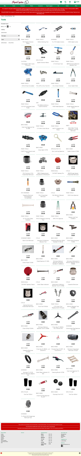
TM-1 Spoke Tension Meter (28, 42)
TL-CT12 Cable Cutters (58, 42)
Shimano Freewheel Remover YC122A (73, 349)
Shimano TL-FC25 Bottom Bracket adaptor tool (28, 374)
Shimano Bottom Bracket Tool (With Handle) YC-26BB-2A (58, 263)
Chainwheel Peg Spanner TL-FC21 (73, 329)
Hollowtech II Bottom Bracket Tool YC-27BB (58, 285)
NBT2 (67, 125)
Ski (58, 5)
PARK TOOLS (24, 39)
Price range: (10, 35)
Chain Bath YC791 (43, 150)
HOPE (37, 83)
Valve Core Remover (28, 240)
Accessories (40, 5)
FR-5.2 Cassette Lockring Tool (43, 219)
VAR (37, 102)
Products (2, 16)
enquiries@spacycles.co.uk (66, 444)
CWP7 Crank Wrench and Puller (28, 152)
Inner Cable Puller (73, 86)
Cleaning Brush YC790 (58, 372)
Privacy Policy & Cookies (4, 441)
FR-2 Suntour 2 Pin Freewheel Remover (28, 174)
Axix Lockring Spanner (58, 151)
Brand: (10, 39)
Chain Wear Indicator (43, 284)
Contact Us (2, 438)
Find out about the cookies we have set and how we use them (40, 454)
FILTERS (3, 29)
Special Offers (3, 436)
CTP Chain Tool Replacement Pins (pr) (58, 307)
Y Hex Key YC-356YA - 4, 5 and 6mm (43, 349)
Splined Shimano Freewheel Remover (28, 305)
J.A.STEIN (23, 61)
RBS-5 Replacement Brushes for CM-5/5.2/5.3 (43, 174)
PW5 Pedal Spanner (58, 106)
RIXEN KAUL (54, 171)
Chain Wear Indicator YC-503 (43, 373)
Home (2, 442)
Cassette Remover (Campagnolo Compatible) (28, 197)
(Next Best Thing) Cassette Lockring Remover (73, 129)
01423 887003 (64, 440)
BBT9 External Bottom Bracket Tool (73, 64)
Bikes (5, 5)
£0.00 (76, 2)
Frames (13, 5)
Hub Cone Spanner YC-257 (73, 371)
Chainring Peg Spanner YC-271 (43, 396)
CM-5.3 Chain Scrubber (28, 86)
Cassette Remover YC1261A (28, 351)
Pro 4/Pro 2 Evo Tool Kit (43, 86)
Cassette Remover (73, 284)
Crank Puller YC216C (28, 262)
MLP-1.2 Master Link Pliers (58, 129)
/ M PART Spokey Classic (28, 284)
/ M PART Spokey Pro (58, 173)
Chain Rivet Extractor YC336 (73, 241)
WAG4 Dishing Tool (43, 42)
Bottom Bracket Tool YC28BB (73, 307)
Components (22, 5)
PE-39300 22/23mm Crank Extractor (43, 105)
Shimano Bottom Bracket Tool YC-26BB (43, 327)
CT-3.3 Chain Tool (58, 64)
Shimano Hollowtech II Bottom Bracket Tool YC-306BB (73, 263)
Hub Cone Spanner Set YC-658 (28, 127)
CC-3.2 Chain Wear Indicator (28, 219)
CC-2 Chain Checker (58, 86)
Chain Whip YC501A (28, 328)
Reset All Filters (11, 42)
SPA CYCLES (39, 60)
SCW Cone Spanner (73, 195)
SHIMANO (54, 39)
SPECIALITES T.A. (56, 149)
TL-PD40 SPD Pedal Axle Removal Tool (28, 417)
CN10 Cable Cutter (73, 42)
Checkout (2, 435)
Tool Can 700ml (28, 394)
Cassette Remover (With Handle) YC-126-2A (58, 241)
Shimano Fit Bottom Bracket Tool (43, 241)
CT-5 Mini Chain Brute (43, 128)
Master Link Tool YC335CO (73, 218)
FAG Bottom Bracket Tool (58, 196)
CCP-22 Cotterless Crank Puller (28, 107)
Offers (76, 5)
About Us (2, 439)
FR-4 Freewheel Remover (43, 196)
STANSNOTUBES (25, 238)
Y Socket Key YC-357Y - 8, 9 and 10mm (58, 349)
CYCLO (68, 83)
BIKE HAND (24, 124)
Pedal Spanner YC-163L (43, 261)
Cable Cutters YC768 (73, 151)
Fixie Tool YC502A (43, 306)
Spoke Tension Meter (43, 62)
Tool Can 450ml (73, 394)
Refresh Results (4, 32)
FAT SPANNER (25, 193)
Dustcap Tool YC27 (58, 394)
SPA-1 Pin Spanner (58, 218)
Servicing (2, 437)
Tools (14, 16)
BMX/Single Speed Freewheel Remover (73, 174)
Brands (67, 5)
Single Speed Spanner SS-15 (73, 107)
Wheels (31, 5)
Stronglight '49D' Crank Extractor (28, 64)
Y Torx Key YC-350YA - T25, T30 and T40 (58, 327)
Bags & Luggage (49, 5)
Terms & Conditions (3, 440)
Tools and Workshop (8, 16)
